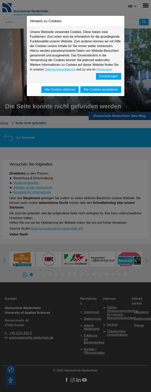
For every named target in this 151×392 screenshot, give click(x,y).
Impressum (104, 69)
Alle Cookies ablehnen (60, 89)
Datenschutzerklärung (60, 69)
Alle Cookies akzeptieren (100, 89)
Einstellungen (108, 76)
